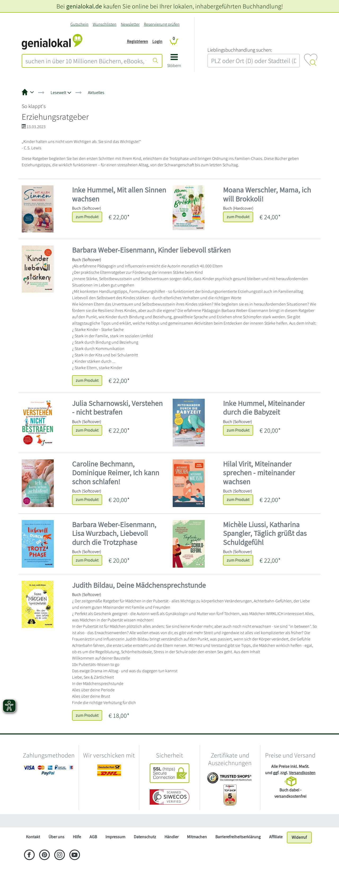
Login (157, 41)
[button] (174, 62)
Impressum (115, 837)
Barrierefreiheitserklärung (238, 837)
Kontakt (33, 837)
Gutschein (79, 24)
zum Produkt (87, 216)
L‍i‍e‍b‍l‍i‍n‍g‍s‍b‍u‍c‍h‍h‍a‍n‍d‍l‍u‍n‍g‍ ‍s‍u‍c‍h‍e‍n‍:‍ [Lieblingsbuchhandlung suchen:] (239, 49)
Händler (171, 837)
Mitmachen (197, 837)
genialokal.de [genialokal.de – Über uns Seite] (84, 6)
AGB (93, 837)
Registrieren (137, 41)
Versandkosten (302, 773)
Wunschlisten (105, 24)
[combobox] (85, 61)
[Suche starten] (155, 61)
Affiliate (276, 837)
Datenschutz (145, 837)
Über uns (56, 837)
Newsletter (130, 24)
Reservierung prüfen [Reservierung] (162, 24)
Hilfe (77, 837)
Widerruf (299, 837)
